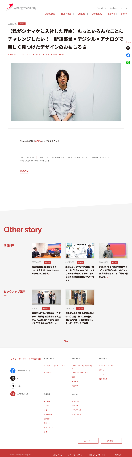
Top (66, 341)
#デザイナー (37, 54)
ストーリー (30, 157)
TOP (21, 157)
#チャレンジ (47, 54)
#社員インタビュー (14, 54)
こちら (38, 140)
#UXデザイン (27, 54)
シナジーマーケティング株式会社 (25, 358)
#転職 (55, 54)
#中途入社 (62, 54)
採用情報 (111, 441)
